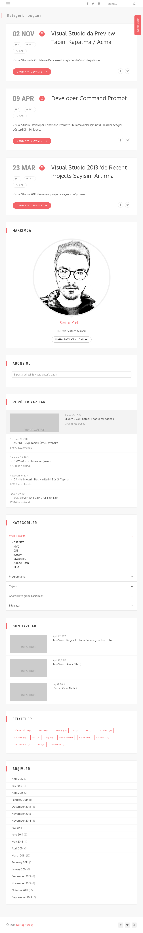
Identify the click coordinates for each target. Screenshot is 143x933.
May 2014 (17, 841)
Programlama (71, 576)
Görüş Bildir (137, 25)
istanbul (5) (20, 737)
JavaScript (20, 558)
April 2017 (17, 779)
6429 (29, 109)
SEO (16, 567)
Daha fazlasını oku (71, 339)
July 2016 (17, 786)
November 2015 (21, 813)
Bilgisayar (71, 605)
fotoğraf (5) (105, 730)
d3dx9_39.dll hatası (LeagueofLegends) (90, 418)
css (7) (88, 730)
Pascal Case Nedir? (65, 688)
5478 (29, 44)
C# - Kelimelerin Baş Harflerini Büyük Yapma (41, 479)
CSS (16, 550)
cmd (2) (41, 744)
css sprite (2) (57, 744)
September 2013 (22, 897)
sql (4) (49, 737)
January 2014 (19, 869)
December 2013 (21, 876)
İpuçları (19, 51)
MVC (16, 546)
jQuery (18, 554)
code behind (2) (22, 744)
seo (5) (35, 737)
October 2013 (20, 890)
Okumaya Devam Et (31, 71)
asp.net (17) (44, 730)
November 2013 (21, 883)
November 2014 (21, 820)
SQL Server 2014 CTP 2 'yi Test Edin (36, 497)
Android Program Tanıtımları (71, 596)
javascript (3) (66, 737)
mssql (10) (61, 730)
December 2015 (21, 806)
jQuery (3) (84, 737)
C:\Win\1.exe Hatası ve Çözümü (33, 461)
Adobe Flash (21, 563)
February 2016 (20, 799)
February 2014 (20, 862)
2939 (29, 178)
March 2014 (18, 855)
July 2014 (17, 827)
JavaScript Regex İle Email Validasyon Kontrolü (82, 640)
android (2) (102, 737)
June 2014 (17, 834)
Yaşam (71, 586)
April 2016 (18, 792)
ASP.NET (19, 542)
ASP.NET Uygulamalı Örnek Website (36, 442)
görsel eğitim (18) (23, 730)
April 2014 (18, 848)
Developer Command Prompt (89, 97)
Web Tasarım (71, 536)
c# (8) (75, 730)
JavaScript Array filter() (67, 664)
